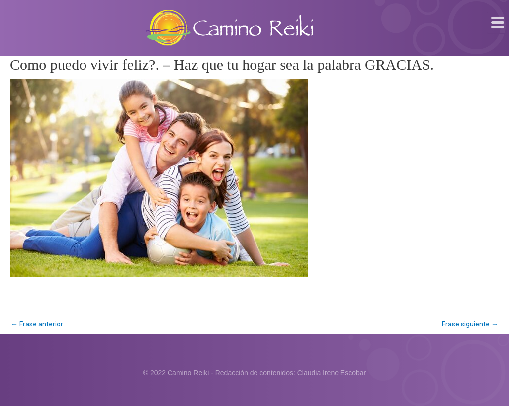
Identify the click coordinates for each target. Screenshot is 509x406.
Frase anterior (37, 324)
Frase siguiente (470, 324)
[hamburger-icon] (498, 23)
